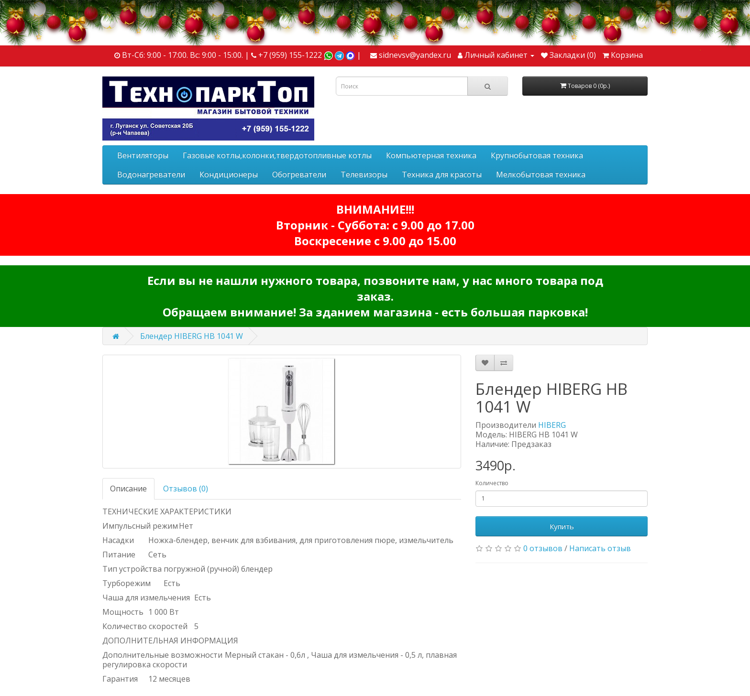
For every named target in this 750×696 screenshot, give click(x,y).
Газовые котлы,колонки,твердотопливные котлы (277, 155)
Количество (491, 483)
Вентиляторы (142, 155)
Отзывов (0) (185, 488)
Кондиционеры (228, 174)
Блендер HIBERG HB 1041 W (191, 336)
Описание (128, 488)
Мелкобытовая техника (540, 174)
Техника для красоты (442, 174)
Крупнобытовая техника (537, 155)
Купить (562, 526)
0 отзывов (542, 548)
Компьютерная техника (431, 155)
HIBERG (552, 425)
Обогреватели (299, 174)
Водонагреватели (151, 174)
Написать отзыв (600, 548)
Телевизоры (364, 174)
